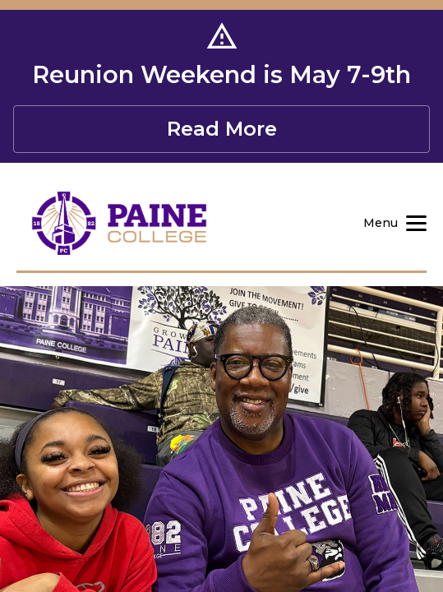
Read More (222, 129)
